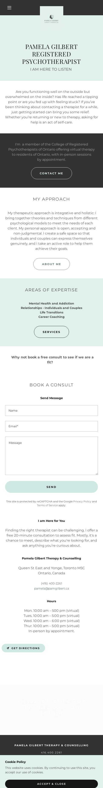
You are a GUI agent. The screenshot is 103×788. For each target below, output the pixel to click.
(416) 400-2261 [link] (51, 583)
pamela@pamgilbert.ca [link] (51, 588)
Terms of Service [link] (47, 505)
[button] (9, 7)
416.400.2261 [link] (51, 752)
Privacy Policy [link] (82, 501)
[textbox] (51, 410)
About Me (51, 264)
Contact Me (51, 173)
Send (51, 487)
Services (51, 332)
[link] (51, 7)
